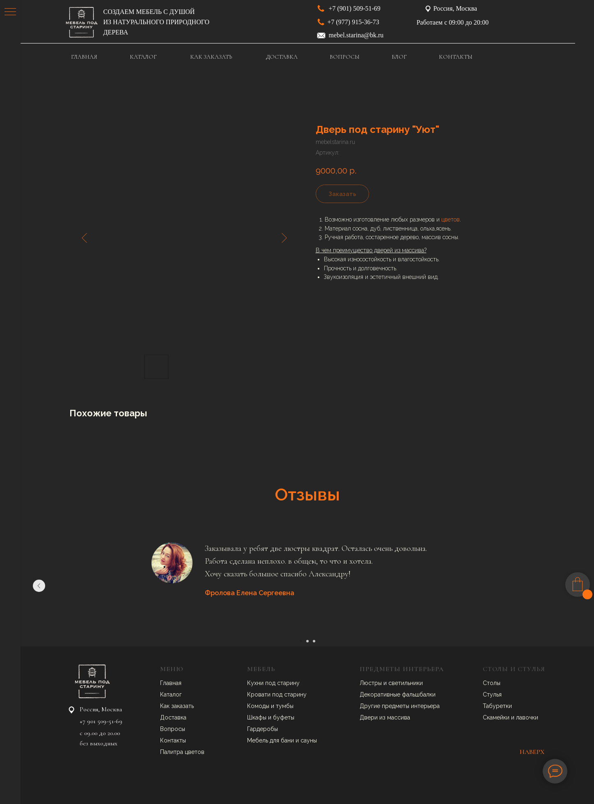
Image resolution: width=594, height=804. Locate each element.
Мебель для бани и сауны (282, 740)
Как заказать (177, 706)
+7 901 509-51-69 (101, 721)
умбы (286, 706)
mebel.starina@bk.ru (356, 35)
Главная (170, 683)
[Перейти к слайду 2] (307, 641)
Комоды (259, 706)
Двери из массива (385, 717)
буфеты (283, 717)
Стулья (492, 694)
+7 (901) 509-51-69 (355, 8)
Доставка (173, 717)
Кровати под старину (277, 694)
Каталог (171, 694)
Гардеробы (262, 729)
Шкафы (257, 717)
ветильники (407, 683)
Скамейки (497, 717)
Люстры (371, 683)
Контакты (173, 740)
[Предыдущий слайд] (39, 586)
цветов (450, 219)
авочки (528, 717)
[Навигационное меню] (10, 12)
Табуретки (497, 706)
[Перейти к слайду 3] (314, 641)
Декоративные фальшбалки (398, 694)
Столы (491, 683)
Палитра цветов (182, 752)
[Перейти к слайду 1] (301, 641)
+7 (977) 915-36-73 (353, 21)
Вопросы (172, 729)
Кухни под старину (273, 683)
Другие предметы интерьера (400, 706)
